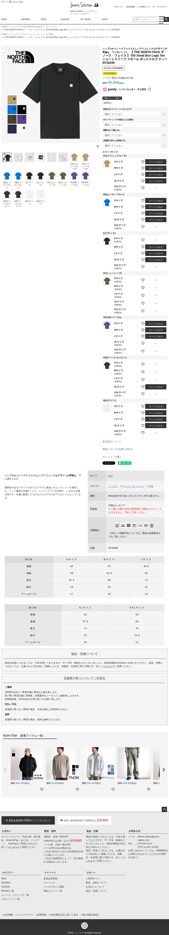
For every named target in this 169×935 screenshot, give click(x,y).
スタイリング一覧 (10, 899)
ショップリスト (25, 914)
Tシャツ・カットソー (36, 34)
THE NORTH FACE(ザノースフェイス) (40, 27)
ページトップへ (164, 809)
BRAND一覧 (7, 891)
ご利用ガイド (144, 7)
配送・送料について (96, 882)
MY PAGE (86, 19)
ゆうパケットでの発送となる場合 (119, 119)
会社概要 (8, 914)
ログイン (120, 7)
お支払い (6, 831)
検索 (166, 19)
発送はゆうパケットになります (118, 109)
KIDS (43, 19)
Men (110, 476)
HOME (4, 27)
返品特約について (111, 441)
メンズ (12, 34)
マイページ (50, 872)
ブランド (13, 27)
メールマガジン (161, 7)
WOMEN (25, 19)
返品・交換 (92, 831)
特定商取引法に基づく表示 (64, 914)
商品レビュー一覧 (53, 891)
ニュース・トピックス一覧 (15, 895)
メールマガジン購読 (54, 886)
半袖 (51, 34)
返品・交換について (96, 891)
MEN (3, 19)
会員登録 (131, 7)
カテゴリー (8, 872)
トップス (21, 34)
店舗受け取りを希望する (115, 140)
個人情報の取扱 (90, 914)
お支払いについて (95, 886)
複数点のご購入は (112, 130)
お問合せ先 (134, 831)
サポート (91, 872)
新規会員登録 (50, 878)
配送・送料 (50, 831)
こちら (108, 666)
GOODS (65, 19)
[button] (5, 769)
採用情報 (42, 914)
